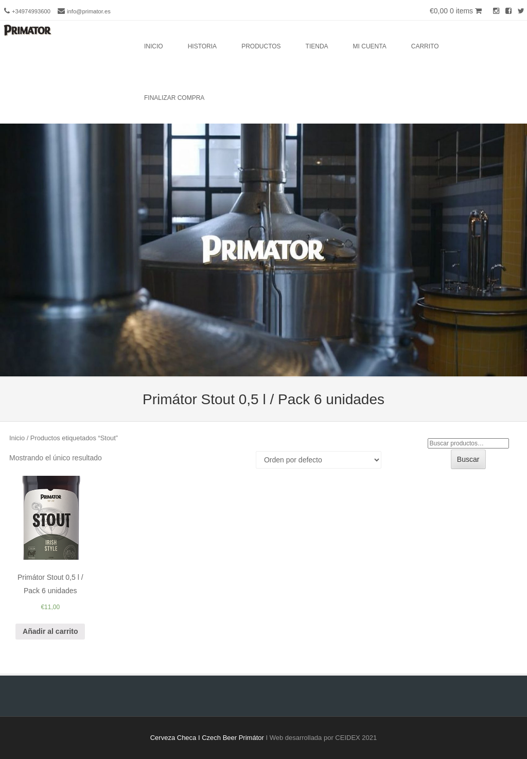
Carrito (425, 46)
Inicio (153, 46)
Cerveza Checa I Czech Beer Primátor (207, 737)
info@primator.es (89, 11)
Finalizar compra (174, 97)
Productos (260, 46)
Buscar (468, 459)
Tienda (317, 46)
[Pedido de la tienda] (318, 460)
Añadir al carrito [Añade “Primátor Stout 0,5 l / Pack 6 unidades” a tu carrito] (50, 631)
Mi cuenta (370, 46)
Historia (202, 46)
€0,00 (456, 11)
